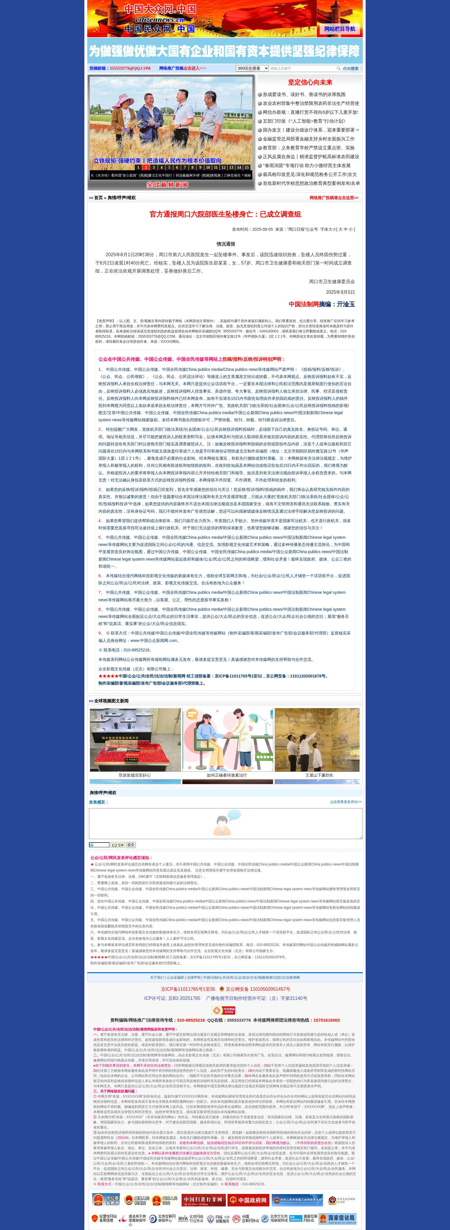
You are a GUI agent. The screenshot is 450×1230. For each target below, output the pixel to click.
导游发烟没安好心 (135, 776)
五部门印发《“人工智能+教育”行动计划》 (305, 121)
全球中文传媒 (134, 16)
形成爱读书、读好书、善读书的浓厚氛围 (304, 94)
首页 (98, 197)
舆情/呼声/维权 (122, 197)
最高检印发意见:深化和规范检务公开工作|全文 (310, 174)
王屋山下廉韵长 (320, 776)
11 (216, 167)
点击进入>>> (194, 68)
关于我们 (157, 978)
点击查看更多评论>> (346, 802)
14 (239, 167)
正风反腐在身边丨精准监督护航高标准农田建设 (311, 156)
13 (231, 167)
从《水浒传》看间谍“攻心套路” (116, 175)
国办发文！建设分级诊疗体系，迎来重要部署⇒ (311, 130)
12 (224, 167)
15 (247, 167)
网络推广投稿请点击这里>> (334, 197)
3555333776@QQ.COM (130, 68)
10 (208, 167)
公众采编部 (175, 978)
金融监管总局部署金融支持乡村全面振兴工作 (309, 138)
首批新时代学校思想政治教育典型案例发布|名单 (311, 183)
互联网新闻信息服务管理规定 (178, 877)
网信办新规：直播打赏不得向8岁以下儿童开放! (310, 112)
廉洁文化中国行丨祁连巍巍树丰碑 (176, 175)
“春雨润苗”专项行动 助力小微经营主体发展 (307, 165)
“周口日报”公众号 (302, 229)
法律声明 (194, 978)
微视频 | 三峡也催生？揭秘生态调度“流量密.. (246, 175)
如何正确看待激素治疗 (227, 776)
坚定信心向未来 (310, 82)
